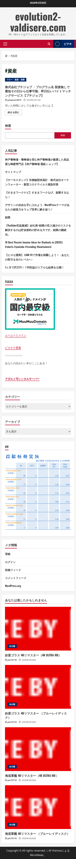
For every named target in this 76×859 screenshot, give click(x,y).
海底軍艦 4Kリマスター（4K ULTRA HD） (31, 775)
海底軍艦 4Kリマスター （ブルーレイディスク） (37, 833)
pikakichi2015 (14, 100)
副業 (7, 217)
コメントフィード (15, 578)
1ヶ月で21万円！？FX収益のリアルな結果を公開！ (34, 267)
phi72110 (12, 660)
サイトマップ (13, 172)
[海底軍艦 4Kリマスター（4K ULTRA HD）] (38, 749)
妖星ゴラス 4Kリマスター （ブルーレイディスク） (36, 715)
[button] (5, 43)
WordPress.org (13, 586)
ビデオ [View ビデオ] (62, 44)
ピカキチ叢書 (13, 347)
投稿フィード (13, 570)
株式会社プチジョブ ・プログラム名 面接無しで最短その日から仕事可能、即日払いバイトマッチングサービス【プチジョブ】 (38, 91)
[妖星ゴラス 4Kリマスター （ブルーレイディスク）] (38, 687)
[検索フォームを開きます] (49, 44)
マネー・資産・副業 (16, 79)
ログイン (10, 562)
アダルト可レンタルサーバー (22, 379)
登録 (7, 554)
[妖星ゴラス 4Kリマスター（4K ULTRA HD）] (38, 629)
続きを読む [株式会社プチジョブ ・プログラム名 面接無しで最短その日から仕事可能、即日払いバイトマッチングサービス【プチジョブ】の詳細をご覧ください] (15, 113)
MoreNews (37, 855)
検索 (8, 125)
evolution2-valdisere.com (38, 21)
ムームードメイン (15, 335)
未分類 (12, 646)
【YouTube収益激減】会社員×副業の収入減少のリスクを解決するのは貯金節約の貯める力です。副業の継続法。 (38, 229)
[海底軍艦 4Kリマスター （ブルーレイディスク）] (38, 807)
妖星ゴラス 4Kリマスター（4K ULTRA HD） (33, 655)
